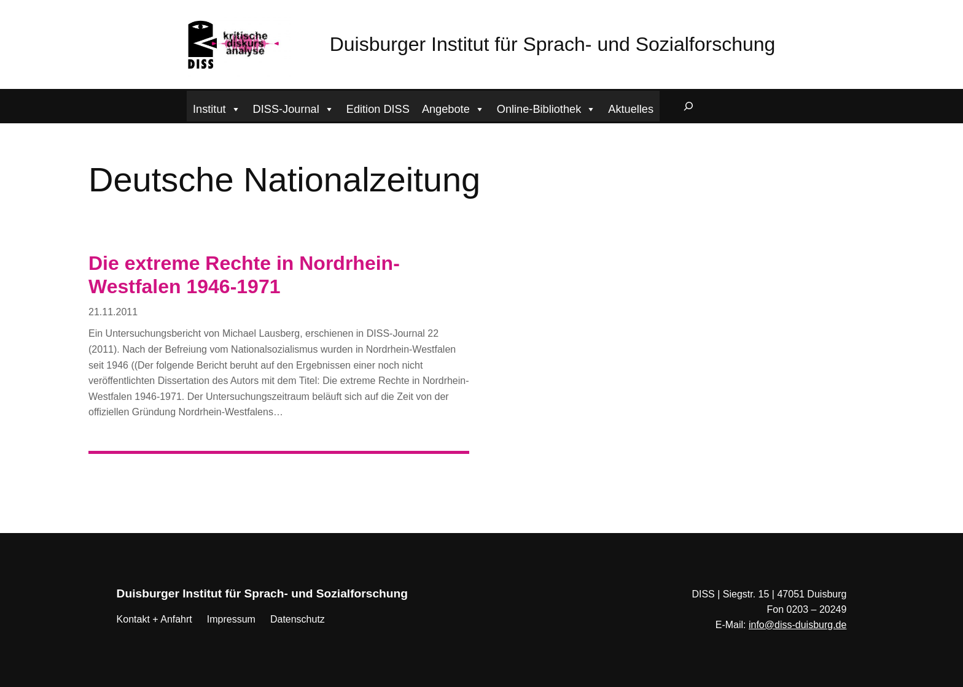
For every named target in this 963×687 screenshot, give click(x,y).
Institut (217, 107)
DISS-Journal (293, 107)
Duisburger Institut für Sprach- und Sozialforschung (553, 44)
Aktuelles (630, 109)
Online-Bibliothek (546, 107)
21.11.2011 (113, 312)
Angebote (453, 107)
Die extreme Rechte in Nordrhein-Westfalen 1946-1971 (244, 274)
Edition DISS (378, 109)
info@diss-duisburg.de (797, 625)
